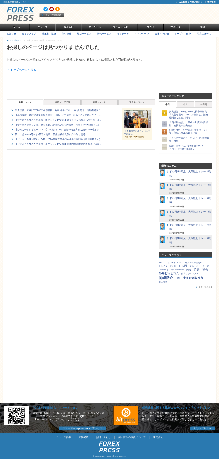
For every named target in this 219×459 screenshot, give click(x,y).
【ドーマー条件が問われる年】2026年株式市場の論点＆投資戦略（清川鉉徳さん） (58, 139)
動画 (202, 27)
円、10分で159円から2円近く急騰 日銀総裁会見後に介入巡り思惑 (50, 134)
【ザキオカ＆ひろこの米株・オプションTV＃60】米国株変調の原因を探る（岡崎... (58, 144)
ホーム (16, 27)
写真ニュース (204, 33)
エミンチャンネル (173, 262)
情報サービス (104, 33)
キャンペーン (142, 33)
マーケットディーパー (171, 269)
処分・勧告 (201, 269)
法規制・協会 (49, 33)
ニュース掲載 (63, 437)
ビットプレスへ (202, 428)
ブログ (150, 27)
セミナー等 (123, 33)
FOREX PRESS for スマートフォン (55, 407)
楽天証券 (163, 282)
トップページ (15, 40)
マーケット (95, 27)
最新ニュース (25, 102)
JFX (161, 262)
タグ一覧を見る (204, 287)
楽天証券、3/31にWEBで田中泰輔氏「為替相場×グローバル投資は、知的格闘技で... (58, 110)
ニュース (43, 27)
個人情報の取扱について (132, 437)
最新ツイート (99, 102)
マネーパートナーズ (199, 266)
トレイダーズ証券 (167, 266)
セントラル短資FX (194, 262)
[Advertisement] (150, 14)
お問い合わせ (103, 437)
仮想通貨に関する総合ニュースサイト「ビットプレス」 (177, 407)
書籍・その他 (162, 33)
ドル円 (182, 265)
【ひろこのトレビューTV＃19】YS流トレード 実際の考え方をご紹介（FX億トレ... (58, 129)
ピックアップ (29, 33)
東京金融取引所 (193, 278)
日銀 (178, 278)
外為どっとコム (169, 273)
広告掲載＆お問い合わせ (189, 2)
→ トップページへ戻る (21, 69)
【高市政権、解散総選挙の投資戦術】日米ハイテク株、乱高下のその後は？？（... (58, 115)
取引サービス (84, 33)
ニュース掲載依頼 (51, 15)
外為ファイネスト (189, 273)
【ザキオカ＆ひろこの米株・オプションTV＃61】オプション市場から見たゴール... (58, 120)
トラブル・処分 (183, 33)
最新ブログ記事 (62, 102)
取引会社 (69, 27)
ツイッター (176, 27)
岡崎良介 (166, 278)
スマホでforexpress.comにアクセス (82, 428)
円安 (188, 269)
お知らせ (11, 33)
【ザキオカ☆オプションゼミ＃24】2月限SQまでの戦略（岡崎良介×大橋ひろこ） (57, 124)
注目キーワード (136, 102)
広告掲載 (83, 437)
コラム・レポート (123, 27)
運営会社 (210, 2)
